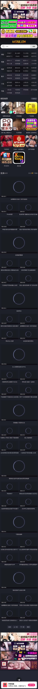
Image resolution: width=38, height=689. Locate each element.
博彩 (2, 54)
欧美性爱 (33, 68)
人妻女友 (25, 82)
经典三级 (17, 71)
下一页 (22, 627)
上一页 (16, 627)
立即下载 (31, 685)
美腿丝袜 (9, 78)
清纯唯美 (17, 78)
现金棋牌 (25, 56)
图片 (2, 76)
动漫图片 (33, 75)
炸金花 (17, 56)
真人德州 (17, 53)
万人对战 (25, 53)
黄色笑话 (25, 85)
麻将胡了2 (9, 56)
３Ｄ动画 (33, 60)
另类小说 (17, 85)
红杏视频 (9, 93)
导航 (2, 91)
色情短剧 (17, 93)
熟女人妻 (9, 63)
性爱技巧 (33, 85)
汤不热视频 (34, 90)
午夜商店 (17, 90)
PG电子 (9, 53)
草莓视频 (25, 90)
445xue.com (19, 42)
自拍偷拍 (17, 60)
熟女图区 (25, 78)
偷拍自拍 (17, 68)
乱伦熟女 (25, 71)
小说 (2, 84)
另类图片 (33, 78)
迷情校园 (9, 85)
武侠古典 (33, 82)
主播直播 (25, 63)
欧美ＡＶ (25, 60)
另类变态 (33, 71)
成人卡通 (25, 68)
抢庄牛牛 (33, 56)
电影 (2, 69)
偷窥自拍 (9, 75)
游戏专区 (33, 53)
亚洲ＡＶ (9, 60)
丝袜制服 (17, 63)
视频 (2, 62)
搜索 (34, 46)
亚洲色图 (17, 75)
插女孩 (9, 90)
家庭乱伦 (17, 82)
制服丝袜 (9, 71)
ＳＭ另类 (33, 63)
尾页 (28, 627)
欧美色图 (25, 75)
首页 (9, 627)
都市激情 (9, 82)
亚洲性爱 (9, 68)
